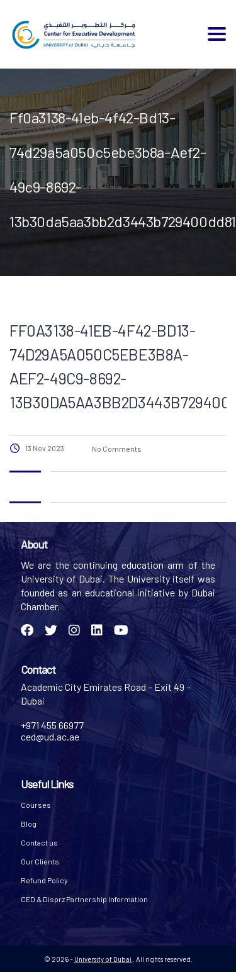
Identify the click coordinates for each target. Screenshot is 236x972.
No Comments (116, 448)
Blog (29, 823)
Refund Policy (44, 880)
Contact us (39, 842)
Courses (36, 804)
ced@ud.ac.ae (50, 736)
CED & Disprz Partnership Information (84, 899)
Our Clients (40, 861)
